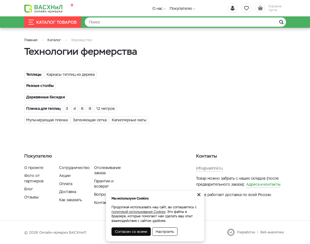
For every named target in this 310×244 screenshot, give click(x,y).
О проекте (33, 167)
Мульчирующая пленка (47, 120)
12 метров (105, 108)
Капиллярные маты (129, 120)
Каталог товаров (53, 22)
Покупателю (181, 8)
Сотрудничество (74, 167)
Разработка (246, 232)
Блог (28, 188)
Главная (30, 40)
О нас (157, 8)
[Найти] (185, 22)
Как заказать (70, 199)
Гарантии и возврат (103, 184)
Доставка (67, 191)
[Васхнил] (43, 8)
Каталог (54, 40)
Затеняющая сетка (90, 120)
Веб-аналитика (272, 232)
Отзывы (31, 197)
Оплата (65, 183)
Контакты (102, 202)
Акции (64, 175)
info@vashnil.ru (209, 168)
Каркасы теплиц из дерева (71, 74)
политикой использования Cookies (138, 212)
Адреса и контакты (263, 184)
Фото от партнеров (34, 178)
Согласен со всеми (131, 231)
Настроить (165, 231)
